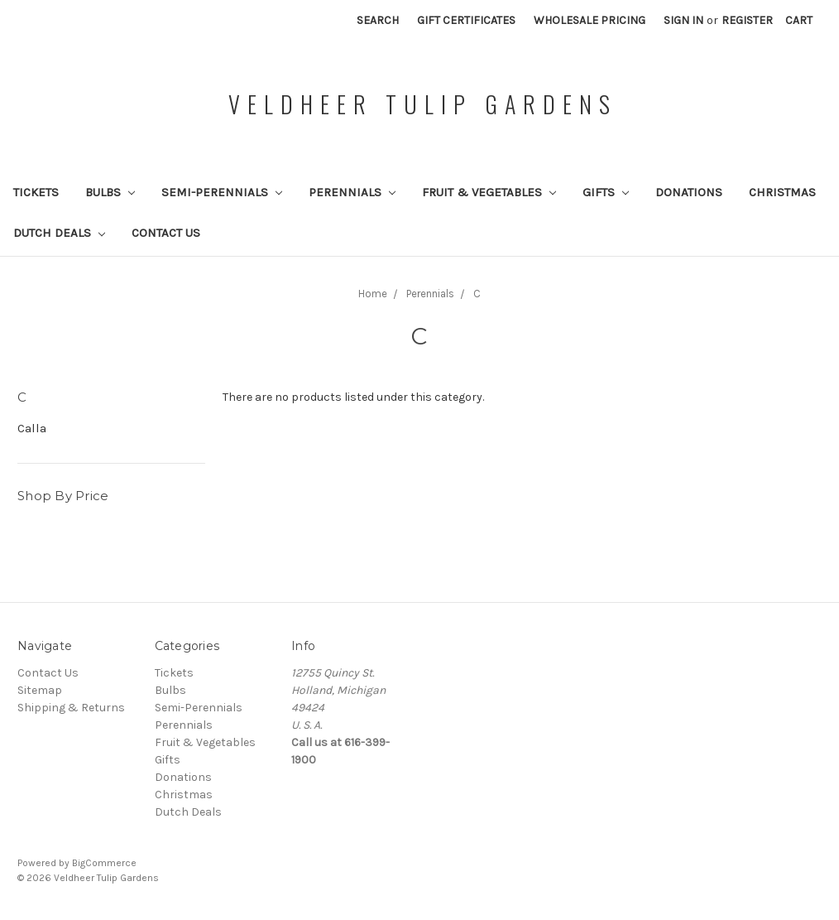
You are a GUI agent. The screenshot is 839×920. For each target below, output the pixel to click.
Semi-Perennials (221, 192)
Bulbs (110, 192)
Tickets (36, 192)
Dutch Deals (59, 232)
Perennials (352, 192)
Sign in (683, 20)
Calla (31, 428)
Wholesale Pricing (589, 20)
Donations (688, 192)
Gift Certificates (466, 20)
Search (378, 20)
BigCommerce (104, 863)
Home (372, 293)
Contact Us (166, 232)
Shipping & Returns (71, 708)
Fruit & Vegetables (489, 192)
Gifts (606, 192)
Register (747, 20)
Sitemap (39, 690)
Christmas (782, 192)
